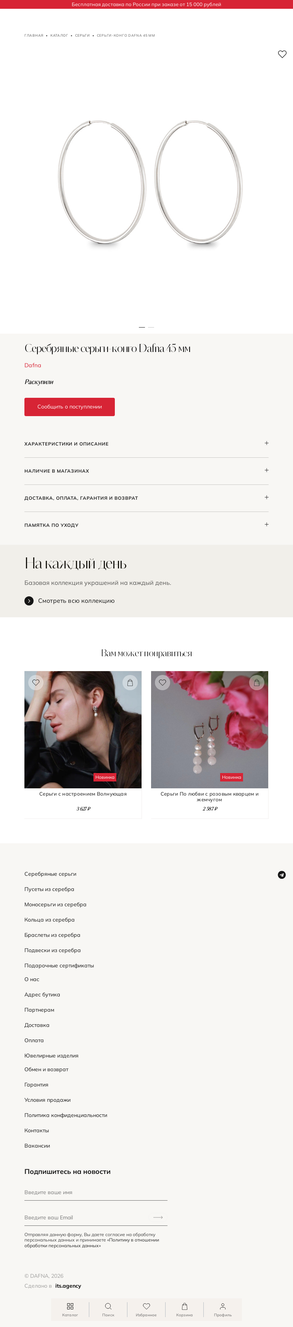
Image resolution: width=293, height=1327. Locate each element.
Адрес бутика (42, 994)
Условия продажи (47, 1100)
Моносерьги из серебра (55, 904)
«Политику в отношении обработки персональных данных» (91, 1242)
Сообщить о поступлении (69, 406)
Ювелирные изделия (51, 1056)
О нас (31, 979)
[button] (151, 187)
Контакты (36, 1130)
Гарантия (36, 1085)
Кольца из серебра (49, 920)
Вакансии (37, 1146)
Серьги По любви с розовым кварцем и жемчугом (210, 796)
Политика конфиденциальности (65, 1115)
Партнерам (39, 1010)
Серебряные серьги (50, 874)
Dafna (33, 365)
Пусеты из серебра (49, 889)
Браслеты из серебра (52, 935)
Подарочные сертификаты (59, 965)
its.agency (68, 1285)
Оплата (34, 1040)
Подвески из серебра (52, 950)
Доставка (37, 1025)
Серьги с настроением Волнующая (83, 794)
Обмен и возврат (46, 1069)
